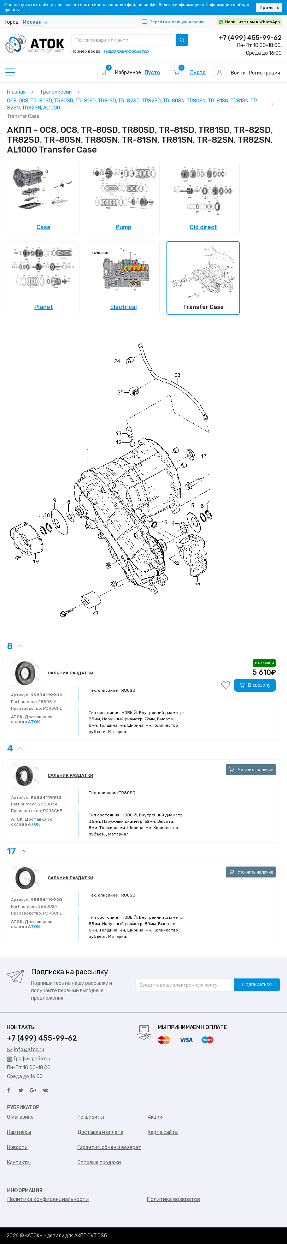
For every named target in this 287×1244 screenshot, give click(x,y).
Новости (17, 1147)
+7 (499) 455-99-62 (250, 38)
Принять (269, 7)
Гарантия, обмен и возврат (109, 1147)
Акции (155, 1117)
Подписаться (257, 984)
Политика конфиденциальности (48, 1199)
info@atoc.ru (25, 1050)
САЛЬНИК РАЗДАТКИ (70, 673)
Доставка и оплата (100, 1132)
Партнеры (19, 1132)
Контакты (19, 1163)
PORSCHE (52, 708)
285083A (47, 804)
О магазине (20, 1117)
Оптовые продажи (99, 1163)
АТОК (34, 721)
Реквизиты (90, 1117)
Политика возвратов (173, 1199)
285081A (47, 701)
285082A (47, 906)
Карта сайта (163, 1132)
